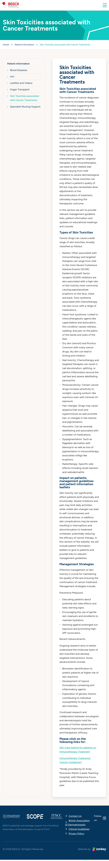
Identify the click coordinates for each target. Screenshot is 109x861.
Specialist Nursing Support (25, 106)
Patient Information (24, 44)
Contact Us (75, 816)
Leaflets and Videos (21, 83)
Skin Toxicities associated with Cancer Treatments (24, 98)
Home (6, 44)
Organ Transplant (20, 89)
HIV (12, 76)
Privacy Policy (76, 833)
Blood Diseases (18, 70)
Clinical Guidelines (79, 829)
